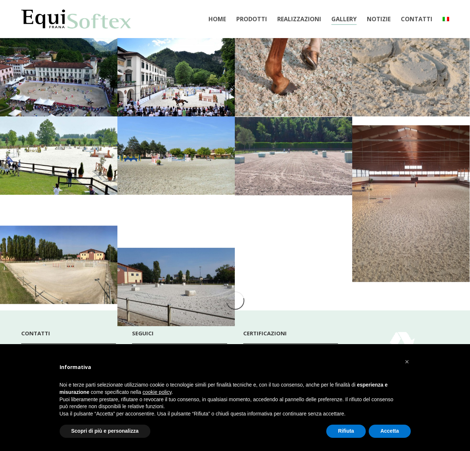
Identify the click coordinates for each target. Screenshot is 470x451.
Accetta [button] (389, 431)
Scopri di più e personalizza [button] (105, 431)
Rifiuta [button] (346, 431)
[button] (407, 362)
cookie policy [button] (157, 392)
